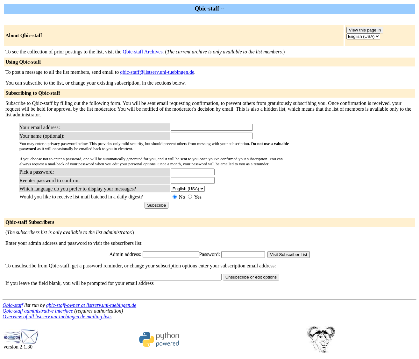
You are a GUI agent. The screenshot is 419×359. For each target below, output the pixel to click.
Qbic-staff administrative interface (38, 311)
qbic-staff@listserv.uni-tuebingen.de (157, 72)
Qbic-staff (13, 305)
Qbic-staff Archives (142, 51)
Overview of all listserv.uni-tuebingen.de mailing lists (57, 316)
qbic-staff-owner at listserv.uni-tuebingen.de (91, 305)
